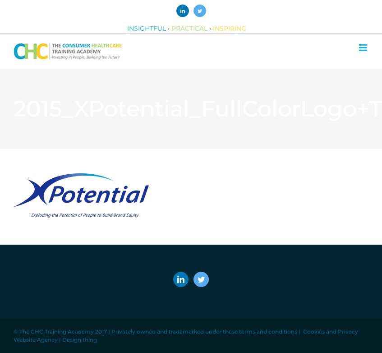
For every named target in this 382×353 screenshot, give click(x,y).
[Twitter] (201, 279)
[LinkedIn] (181, 279)
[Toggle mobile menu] (363, 47)
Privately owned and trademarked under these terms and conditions (204, 331)
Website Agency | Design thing (55, 339)
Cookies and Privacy (330, 331)
